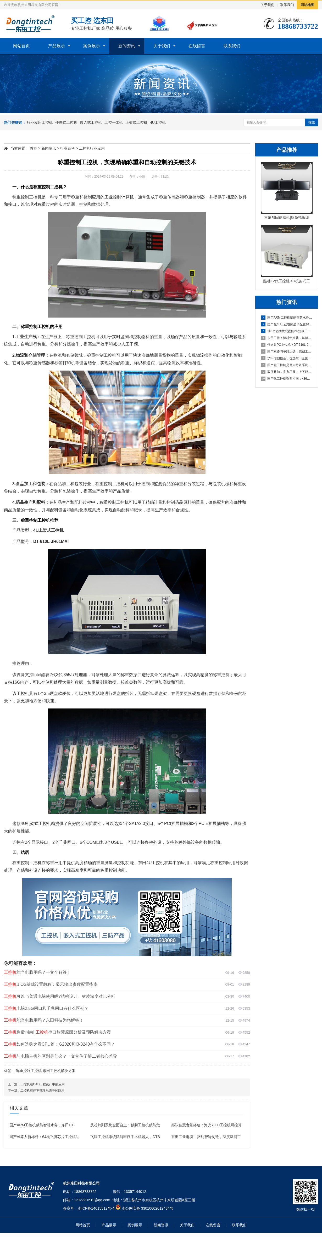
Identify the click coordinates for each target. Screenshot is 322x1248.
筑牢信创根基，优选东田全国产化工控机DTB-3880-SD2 (287, 358)
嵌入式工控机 (91, 122)
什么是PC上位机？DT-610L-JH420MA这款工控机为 (287, 345)
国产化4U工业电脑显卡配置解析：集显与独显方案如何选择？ (287, 324)
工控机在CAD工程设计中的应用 (42, 1084)
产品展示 (56, 46)
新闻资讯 (126, 46)
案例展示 (91, 46)
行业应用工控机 (40, 122)
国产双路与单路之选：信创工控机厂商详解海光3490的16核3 (287, 351)
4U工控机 (158, 122)
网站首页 (21, 46)
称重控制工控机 (29, 1071)
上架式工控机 (136, 122)
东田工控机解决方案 (59, 1071)
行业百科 (67, 148)
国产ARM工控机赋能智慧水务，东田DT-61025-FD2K (287, 317)
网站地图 (307, 5)
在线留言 (196, 46)
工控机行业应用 (92, 148)
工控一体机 (113, 122)
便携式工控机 (66, 122)
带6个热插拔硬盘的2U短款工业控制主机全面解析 (287, 331)
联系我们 (287, 5)
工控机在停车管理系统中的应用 (42, 1090)
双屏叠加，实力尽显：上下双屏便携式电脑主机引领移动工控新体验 (287, 372)
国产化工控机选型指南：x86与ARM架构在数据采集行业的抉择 (287, 379)
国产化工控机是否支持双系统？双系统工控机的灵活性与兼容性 (287, 365)
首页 (33, 148)
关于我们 (267, 5)
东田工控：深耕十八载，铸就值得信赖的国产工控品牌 (287, 338)
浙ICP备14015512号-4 (96, 1208)
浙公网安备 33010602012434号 (147, 1208)
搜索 (311, 122)
